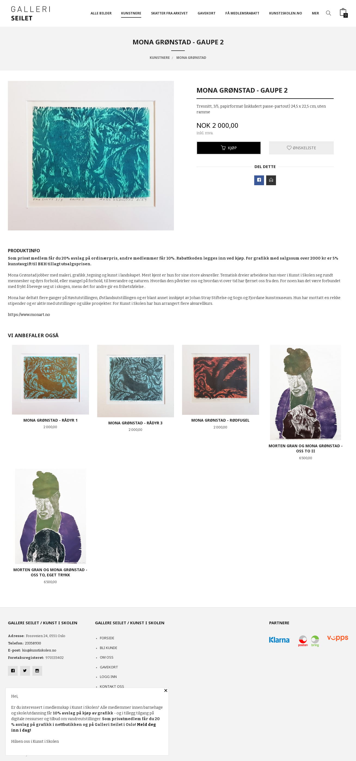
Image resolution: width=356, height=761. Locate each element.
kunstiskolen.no (285, 13)
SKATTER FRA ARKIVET (169, 13)
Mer (315, 13)
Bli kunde (108, 647)
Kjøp (229, 147)
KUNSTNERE (131, 13)
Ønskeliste (301, 147)
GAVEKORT (207, 13)
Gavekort (109, 667)
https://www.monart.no (29, 314)
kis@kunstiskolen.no (39, 650)
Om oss (106, 657)
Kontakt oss (112, 686)
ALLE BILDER (101, 13)
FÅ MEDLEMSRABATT (242, 13)
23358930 (33, 643)
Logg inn (108, 676)
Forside (107, 637)
